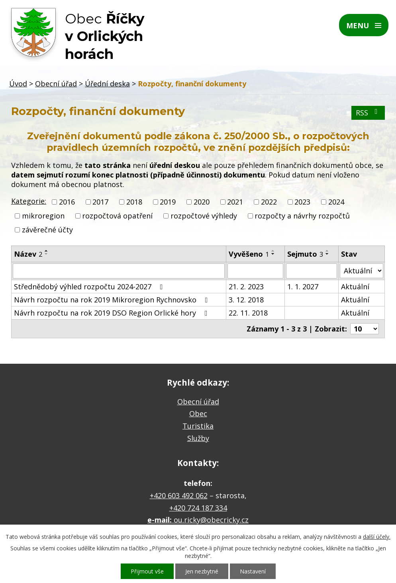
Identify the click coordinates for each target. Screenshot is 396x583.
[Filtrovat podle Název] (119, 271)
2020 (202, 202)
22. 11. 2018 (248, 313)
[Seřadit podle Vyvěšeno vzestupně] (273, 250)
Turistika (198, 426)
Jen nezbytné (201, 571)
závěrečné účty (47, 230)
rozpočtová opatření (117, 215)
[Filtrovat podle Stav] (361, 270)
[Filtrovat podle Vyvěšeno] (255, 271)
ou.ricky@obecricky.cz (211, 520)
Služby (198, 438)
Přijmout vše (147, 571)
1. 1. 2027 (302, 286)
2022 (269, 202)
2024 (336, 202)
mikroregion (43, 215)
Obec (198, 413)
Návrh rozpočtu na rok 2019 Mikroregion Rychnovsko (112, 299)
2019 (168, 202)
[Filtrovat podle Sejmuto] (311, 271)
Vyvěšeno (249, 254)
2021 (235, 202)
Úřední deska (107, 83)
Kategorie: (28, 201)
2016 (67, 202)
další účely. (376, 536)
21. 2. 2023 (246, 286)
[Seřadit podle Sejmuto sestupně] (327, 253)
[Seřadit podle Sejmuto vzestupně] (327, 250)
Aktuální (355, 286)
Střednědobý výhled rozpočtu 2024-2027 (90, 286)
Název (28, 254)
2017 (100, 202)
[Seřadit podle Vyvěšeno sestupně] (273, 253)
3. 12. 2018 (246, 299)
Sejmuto (305, 254)
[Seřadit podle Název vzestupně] (46, 250)
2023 (302, 202)
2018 (134, 202)
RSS (368, 112)
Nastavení (253, 571)
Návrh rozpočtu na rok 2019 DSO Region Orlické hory (112, 313)
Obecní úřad (56, 83)
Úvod (18, 83)
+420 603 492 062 (179, 495)
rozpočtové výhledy (204, 215)
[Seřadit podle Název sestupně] (46, 253)
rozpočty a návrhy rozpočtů (302, 215)
